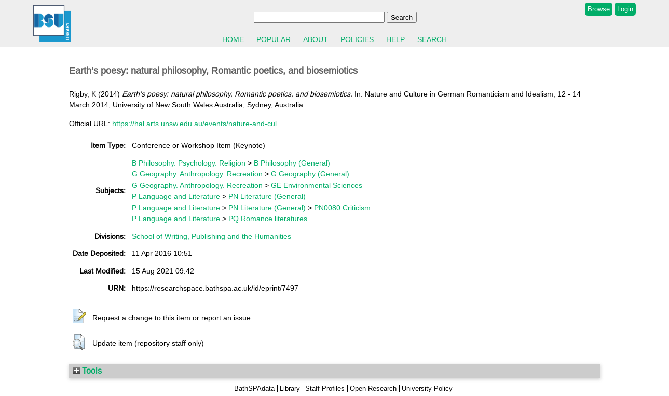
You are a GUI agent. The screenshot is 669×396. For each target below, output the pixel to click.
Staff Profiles (325, 388)
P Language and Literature (176, 196)
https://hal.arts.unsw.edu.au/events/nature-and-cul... (197, 123)
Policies (357, 39)
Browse (599, 9)
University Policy (427, 388)
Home (233, 39)
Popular (273, 39)
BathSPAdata (254, 388)
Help (395, 39)
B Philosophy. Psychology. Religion (188, 163)
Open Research (373, 388)
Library (290, 388)
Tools (87, 370)
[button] (79, 316)
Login (625, 9)
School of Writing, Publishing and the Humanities (211, 236)
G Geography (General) (310, 174)
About (315, 39)
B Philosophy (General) (292, 163)
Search (432, 39)
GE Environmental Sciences (316, 185)
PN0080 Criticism (342, 207)
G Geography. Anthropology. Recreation (197, 174)
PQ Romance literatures (267, 218)
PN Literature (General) (267, 196)
